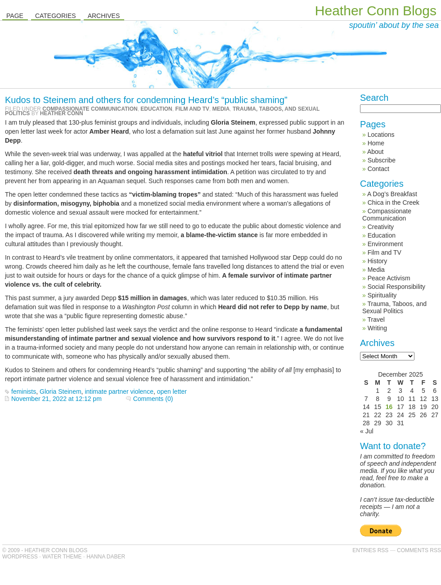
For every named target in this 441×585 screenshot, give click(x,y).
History (377, 261)
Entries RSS (370, 550)
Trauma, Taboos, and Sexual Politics (394, 307)
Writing (377, 328)
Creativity (381, 226)
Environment (385, 244)
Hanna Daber (105, 557)
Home (376, 143)
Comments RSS (419, 550)
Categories (55, 15)
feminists (23, 391)
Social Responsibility (396, 286)
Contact (378, 168)
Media (221, 109)
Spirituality (382, 295)
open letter (172, 391)
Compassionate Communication (89, 109)
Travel (375, 319)
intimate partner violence (119, 391)
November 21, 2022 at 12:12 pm (56, 398)
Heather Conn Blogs (375, 10)
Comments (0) (153, 398)
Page (14, 15)
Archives (104, 15)
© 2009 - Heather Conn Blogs (44, 550)
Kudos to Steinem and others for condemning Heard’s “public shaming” (146, 100)
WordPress (20, 557)
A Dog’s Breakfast (392, 194)
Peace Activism (389, 278)
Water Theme (61, 557)
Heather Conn (61, 113)
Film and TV (192, 109)
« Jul (367, 431)
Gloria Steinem (60, 391)
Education (156, 109)
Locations (381, 134)
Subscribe (382, 160)
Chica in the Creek (393, 202)
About (375, 151)
